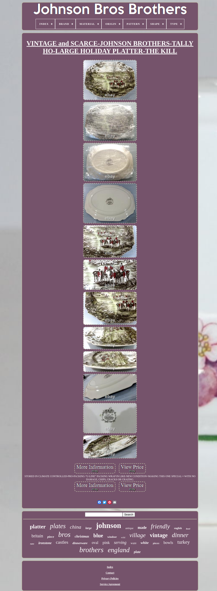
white (145, 543)
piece (50, 536)
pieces (156, 543)
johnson (108, 525)
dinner (180, 534)
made (142, 527)
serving (120, 542)
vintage (159, 535)
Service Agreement (110, 584)
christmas (82, 536)
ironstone (44, 543)
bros (64, 534)
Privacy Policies (110, 578)
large (88, 528)
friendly (160, 526)
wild (123, 537)
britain (37, 535)
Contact (110, 572)
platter (38, 527)
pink (106, 542)
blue (98, 535)
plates (58, 526)
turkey (183, 542)
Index (110, 567)
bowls (168, 542)
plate (137, 552)
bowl (188, 529)
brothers (91, 550)
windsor (112, 536)
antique (129, 528)
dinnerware (80, 543)
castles (62, 542)
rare (32, 543)
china (75, 527)
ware (133, 543)
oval (95, 543)
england (118, 550)
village (137, 535)
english (178, 528)
